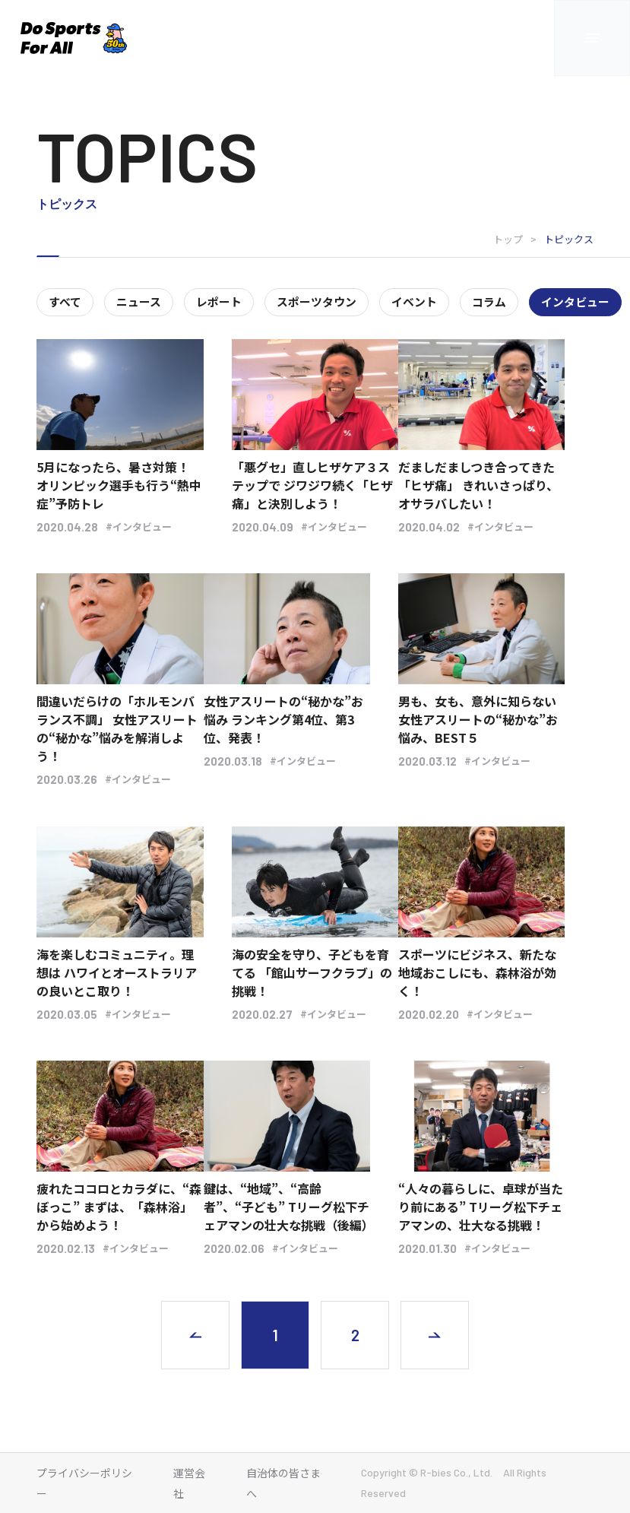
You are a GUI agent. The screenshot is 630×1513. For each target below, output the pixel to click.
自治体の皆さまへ (283, 1483)
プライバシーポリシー (84, 1483)
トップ (508, 239)
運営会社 (189, 1483)
